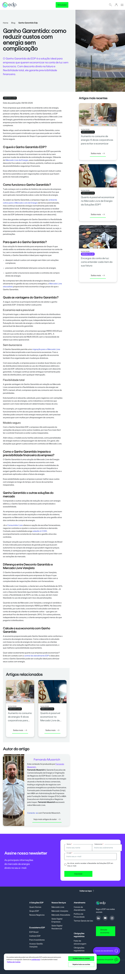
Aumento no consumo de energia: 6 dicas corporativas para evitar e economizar (97, 140)
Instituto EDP (35, 936)
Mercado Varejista (60, 911)
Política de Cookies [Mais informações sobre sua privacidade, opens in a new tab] (13, 962)
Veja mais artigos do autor (47, 819)
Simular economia (104, 931)
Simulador (62, 5)
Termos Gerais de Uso (83, 921)
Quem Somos (35, 907)
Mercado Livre (58, 907)
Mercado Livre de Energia (17, 160)
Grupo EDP (34, 911)
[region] (50, 961)
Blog (13, 23)
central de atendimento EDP (36, 656)
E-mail (69, 853)
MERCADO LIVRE (10, 98)
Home (5, 23)
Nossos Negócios (37, 915)
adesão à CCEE (40, 531)
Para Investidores (37, 940)
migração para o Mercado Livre (46, 349)
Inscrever (78, 874)
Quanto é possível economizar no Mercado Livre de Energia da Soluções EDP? (51, 720)
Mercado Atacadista (61, 915)
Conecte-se (32, 813)
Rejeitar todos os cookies (81, 964)
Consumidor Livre (15, 525)
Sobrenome (98, 844)
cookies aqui (35, 959)
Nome (69, 844)
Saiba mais (20, 730)
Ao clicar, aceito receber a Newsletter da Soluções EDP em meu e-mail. (90, 864)
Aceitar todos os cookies (81, 958)
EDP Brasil (33, 932)
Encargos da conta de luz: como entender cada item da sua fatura (96, 262)
